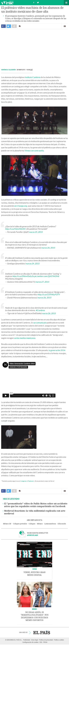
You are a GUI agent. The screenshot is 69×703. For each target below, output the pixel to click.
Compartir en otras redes (14, 26)
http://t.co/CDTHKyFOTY (49, 294)
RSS (41, 642)
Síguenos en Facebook (34, 2)
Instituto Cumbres (32, 77)
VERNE (34, 569)
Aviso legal (34, 640)
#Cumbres (40, 310)
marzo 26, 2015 (48, 248)
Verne (7, 3)
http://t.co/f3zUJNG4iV (15, 229)
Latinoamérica (50, 524)
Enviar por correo (65, 26)
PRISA (45, 642)
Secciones (66, 2)
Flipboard (31, 481)
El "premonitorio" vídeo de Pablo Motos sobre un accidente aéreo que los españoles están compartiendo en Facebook (35, 505)
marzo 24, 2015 (32, 263)
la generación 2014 (57, 350)
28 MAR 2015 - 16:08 (25, 70)
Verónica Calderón (8, 70)
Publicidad (26, 640)
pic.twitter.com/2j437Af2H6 (46, 276)
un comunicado (40, 322)
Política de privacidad (46, 640)
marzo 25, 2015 (36, 232)
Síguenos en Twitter (38, 2)
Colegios (32, 524)
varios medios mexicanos (24, 338)
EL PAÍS (41, 632)
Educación (62, 524)
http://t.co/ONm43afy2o (23, 276)
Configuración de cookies (30, 642)
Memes (34, 609)
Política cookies (59, 640)
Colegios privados (20, 524)
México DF (7, 524)
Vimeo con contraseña (34, 150)
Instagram (23, 481)
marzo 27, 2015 (42, 282)
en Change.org (20, 206)
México (40, 524)
